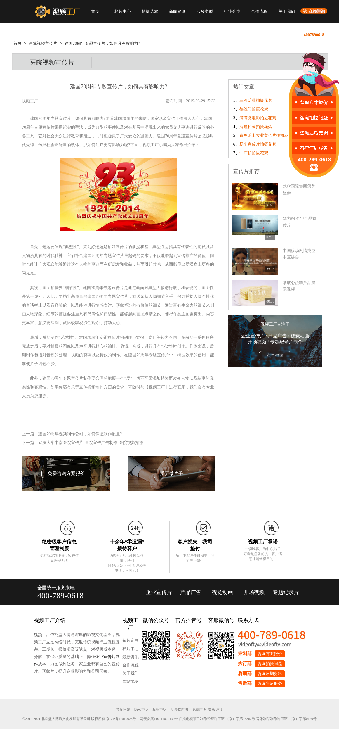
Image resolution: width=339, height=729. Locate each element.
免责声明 (199, 709)
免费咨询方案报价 (66, 473)
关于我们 (287, 11)
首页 (95, 11)
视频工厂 (42, 635)
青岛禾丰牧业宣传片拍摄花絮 (266, 135)
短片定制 (130, 640)
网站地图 (130, 681)
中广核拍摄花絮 (253, 153)
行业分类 (232, 11)
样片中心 (122, 11)
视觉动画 (222, 592)
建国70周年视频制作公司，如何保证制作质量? (80, 434)
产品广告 (190, 592)
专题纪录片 (286, 592)
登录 (211, 709)
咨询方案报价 (270, 654)
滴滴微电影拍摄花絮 (257, 118)
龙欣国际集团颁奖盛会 (299, 189)
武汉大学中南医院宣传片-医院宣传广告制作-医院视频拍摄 (90, 442)
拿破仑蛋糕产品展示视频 (299, 286)
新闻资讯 (177, 11)
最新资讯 (130, 657)
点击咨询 (275, 355)
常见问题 (123, 709)
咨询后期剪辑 (270, 673)
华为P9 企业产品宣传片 (300, 221)
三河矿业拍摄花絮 (255, 100)
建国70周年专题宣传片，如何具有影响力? (102, 43)
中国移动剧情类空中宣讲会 (299, 253)
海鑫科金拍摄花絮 (255, 127)
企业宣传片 (159, 592)
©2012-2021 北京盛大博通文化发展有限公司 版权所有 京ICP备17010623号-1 (80, 719)
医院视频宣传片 (43, 43)
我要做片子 (171, 473)
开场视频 (254, 592)
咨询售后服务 (270, 683)
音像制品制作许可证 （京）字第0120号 (286, 719)
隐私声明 (141, 709)
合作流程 (259, 11)
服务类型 (205, 11)
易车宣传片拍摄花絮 (257, 144)
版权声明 (159, 709)
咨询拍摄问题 (270, 663)
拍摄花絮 (150, 11)
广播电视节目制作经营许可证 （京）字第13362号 (217, 719)
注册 (219, 709)
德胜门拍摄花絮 (253, 109)
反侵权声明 (179, 709)
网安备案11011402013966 (159, 719)
